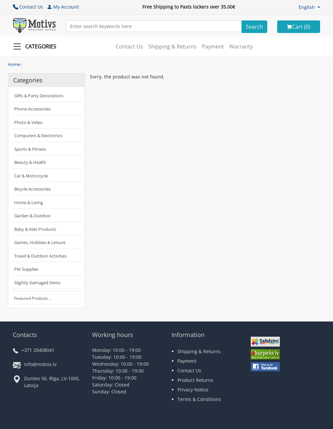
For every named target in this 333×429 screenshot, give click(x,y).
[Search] (254, 26)
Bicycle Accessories (32, 189)
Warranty (241, 46)
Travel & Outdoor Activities (40, 256)
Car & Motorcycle (31, 176)
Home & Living (28, 202)
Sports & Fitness (30, 149)
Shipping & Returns (172, 46)
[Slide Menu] (37, 46)
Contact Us (28, 7)
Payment (213, 46)
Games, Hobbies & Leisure (39, 242)
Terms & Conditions (199, 399)
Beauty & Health (30, 162)
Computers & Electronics (38, 135)
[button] (309, 7)
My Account (63, 7)
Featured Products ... (33, 298)
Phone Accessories (32, 109)
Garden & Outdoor (32, 216)
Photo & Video (28, 122)
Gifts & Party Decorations (38, 96)
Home (14, 64)
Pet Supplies (26, 269)
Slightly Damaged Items (37, 283)
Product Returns (195, 380)
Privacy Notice (192, 389)
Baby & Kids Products (35, 229)
